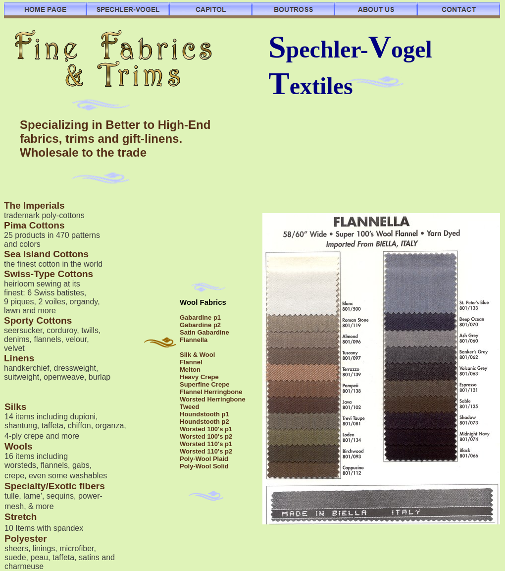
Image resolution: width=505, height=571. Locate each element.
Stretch (20, 517)
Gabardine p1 (200, 317)
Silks (15, 406)
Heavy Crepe (199, 377)
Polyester (25, 538)
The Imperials (34, 205)
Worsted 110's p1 (206, 444)
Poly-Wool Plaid (204, 458)
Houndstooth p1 (204, 414)
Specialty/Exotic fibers (54, 486)
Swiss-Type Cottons (48, 274)
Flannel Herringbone (211, 392)
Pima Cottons (34, 225)
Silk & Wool (197, 354)
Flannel (191, 362)
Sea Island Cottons (46, 254)
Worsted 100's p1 (206, 429)
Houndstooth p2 (204, 421)
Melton (190, 369)
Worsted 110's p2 (206, 451)
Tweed (190, 406)
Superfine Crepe (204, 384)
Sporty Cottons (38, 320)
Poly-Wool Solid (204, 466)
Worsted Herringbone (213, 399)
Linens (19, 358)
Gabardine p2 (200, 325)
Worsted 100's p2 (206, 436)
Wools (18, 446)
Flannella (193, 339)
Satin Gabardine (204, 332)
